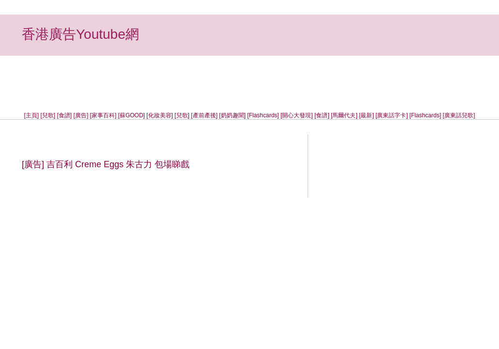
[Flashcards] (263, 115)
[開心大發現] (297, 115)
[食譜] (64, 115)
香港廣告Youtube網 (80, 34)
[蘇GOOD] (131, 115)
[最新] (366, 115)
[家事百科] (103, 115)
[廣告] (81, 115)
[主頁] (31, 115)
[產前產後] (204, 115)
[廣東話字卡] (391, 115)
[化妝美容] (159, 115)
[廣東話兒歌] (459, 115)
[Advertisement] (249, 77)
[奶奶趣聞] (232, 115)
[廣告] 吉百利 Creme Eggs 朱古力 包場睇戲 (105, 164)
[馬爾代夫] (344, 115)
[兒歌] (48, 115)
